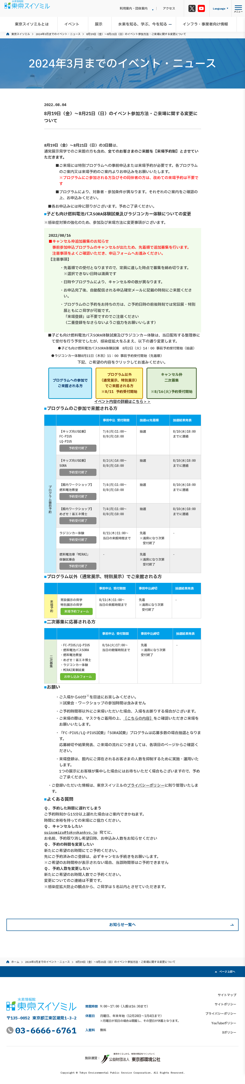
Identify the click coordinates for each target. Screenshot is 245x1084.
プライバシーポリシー (146, 785)
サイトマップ (229, 993)
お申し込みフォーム (78, 677)
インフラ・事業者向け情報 (202, 23)
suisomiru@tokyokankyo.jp (70, 832)
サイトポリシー (228, 1002)
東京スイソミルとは (37, 23)
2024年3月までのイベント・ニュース (58, 34)
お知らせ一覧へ (122, 924)
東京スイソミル (20, 34)
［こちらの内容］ (138, 718)
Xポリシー (231, 1031)
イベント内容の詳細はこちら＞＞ (122, 401)
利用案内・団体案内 (142, 8)
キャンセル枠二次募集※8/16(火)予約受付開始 (171, 383)
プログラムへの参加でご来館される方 (70, 383)
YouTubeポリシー (226, 1021)
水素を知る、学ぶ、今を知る (141, 23)
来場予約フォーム (76, 611)
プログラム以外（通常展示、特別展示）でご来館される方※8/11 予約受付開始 (119, 383)
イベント (74, 23)
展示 (100, 23)
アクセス (173, 8)
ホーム (15, 962)
